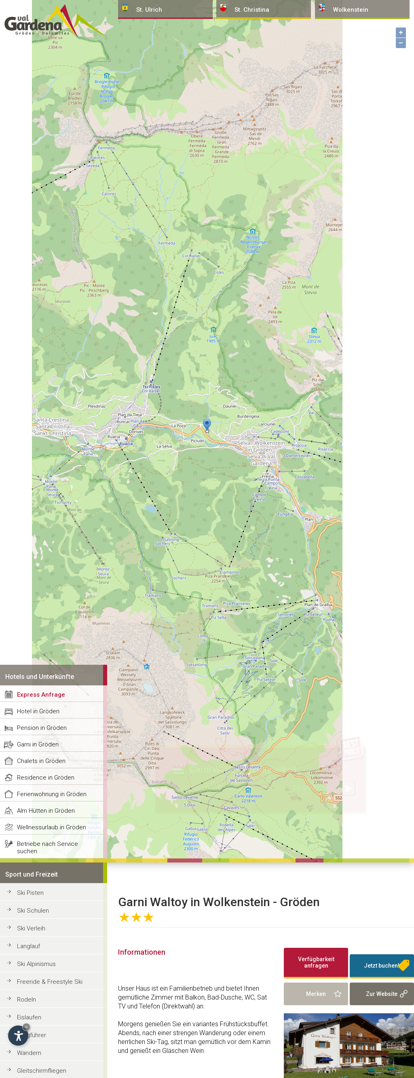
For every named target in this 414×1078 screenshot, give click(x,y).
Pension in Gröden (42, 727)
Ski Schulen (33, 910)
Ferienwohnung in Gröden (52, 794)
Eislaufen (29, 1017)
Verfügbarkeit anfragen (316, 962)
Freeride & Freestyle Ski (49, 981)
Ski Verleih (31, 928)
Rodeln (26, 999)
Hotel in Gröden (38, 711)
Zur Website (381, 994)
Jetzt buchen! (381, 965)
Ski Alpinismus (36, 964)
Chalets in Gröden (41, 761)
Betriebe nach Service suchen (47, 847)
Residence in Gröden (45, 777)
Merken (316, 994)
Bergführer (31, 1035)
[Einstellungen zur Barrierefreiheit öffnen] (18, 1035)
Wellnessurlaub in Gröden (51, 827)
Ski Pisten (30, 892)
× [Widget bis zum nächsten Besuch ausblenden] (26, 1027)
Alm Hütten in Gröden (46, 810)
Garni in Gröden (38, 744)
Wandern (29, 1053)
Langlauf (28, 946)
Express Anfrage (41, 694)
